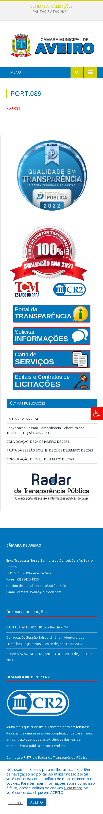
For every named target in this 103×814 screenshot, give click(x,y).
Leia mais (73, 787)
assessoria (41, 733)
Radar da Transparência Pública (63, 757)
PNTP (28, 757)
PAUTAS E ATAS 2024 (50, 11)
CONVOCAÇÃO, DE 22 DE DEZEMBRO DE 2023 (40, 459)
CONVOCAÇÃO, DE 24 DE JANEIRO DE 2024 (38, 441)
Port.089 (13, 108)
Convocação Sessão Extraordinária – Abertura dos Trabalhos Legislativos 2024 (45, 430)
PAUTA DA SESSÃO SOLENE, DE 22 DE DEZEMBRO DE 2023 (50, 450)
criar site (37, 727)
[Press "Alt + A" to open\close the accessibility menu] (97, 413)
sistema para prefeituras (68, 727)
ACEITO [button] (36, 802)
